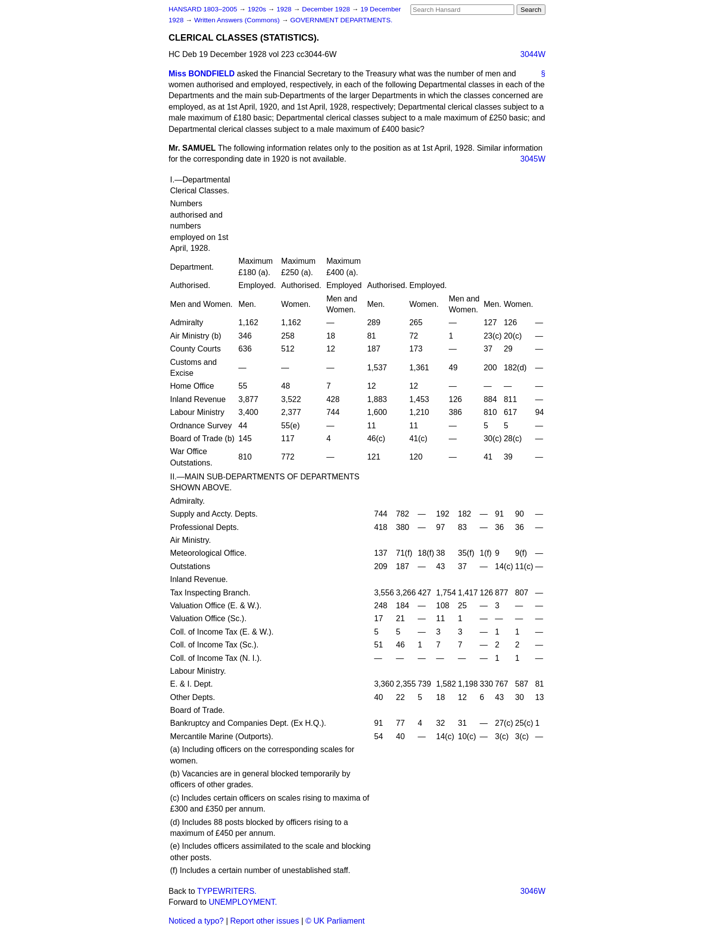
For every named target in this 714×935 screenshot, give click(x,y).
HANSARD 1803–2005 (203, 9)
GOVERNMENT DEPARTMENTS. (341, 20)
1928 (285, 9)
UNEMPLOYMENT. (243, 902)
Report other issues (264, 921)
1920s (257, 9)
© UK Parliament (334, 921)
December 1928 (327, 9)
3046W (532, 891)
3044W (532, 54)
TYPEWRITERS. (227, 891)
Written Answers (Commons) (238, 20)
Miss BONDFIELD (202, 73)
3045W (532, 159)
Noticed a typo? (196, 921)
